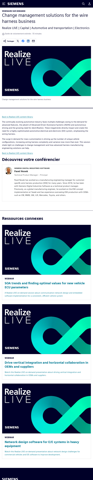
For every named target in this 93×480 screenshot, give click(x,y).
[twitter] (17, 41)
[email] (33, 41)
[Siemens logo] (16, 4)
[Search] (83, 3)
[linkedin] (28, 41)
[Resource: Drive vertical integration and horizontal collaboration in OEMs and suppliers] (46, 341)
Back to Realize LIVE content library (17, 117)
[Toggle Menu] (4, 4)
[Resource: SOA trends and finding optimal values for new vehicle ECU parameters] (46, 262)
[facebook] (23, 41)
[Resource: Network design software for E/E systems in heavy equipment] (46, 421)
